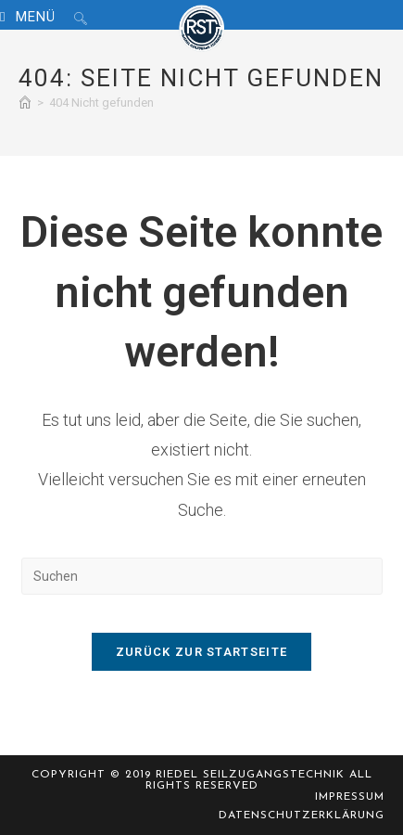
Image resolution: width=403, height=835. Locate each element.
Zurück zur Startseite (201, 652)
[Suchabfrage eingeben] (202, 576)
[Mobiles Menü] (30, 16)
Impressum (349, 797)
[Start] (25, 102)
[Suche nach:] (73, 16)
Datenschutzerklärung (301, 815)
